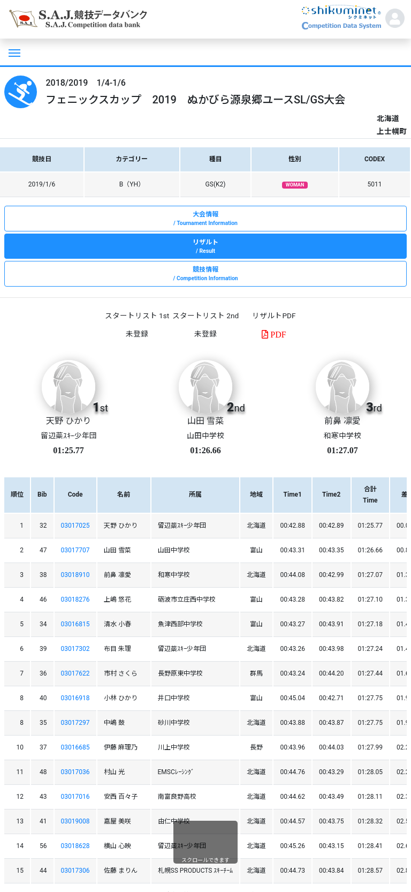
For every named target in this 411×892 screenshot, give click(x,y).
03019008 (75, 821)
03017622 (75, 673)
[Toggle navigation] (13, 52)
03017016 (75, 796)
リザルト (205, 247)
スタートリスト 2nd (205, 315)
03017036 (75, 772)
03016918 (75, 698)
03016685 (75, 747)
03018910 (75, 575)
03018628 (75, 846)
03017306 (75, 870)
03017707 (75, 550)
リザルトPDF (273, 315)
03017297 (75, 722)
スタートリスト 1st (137, 315)
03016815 (75, 624)
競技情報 (205, 274)
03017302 (75, 649)
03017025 (75, 525)
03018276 (75, 599)
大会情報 (205, 219)
